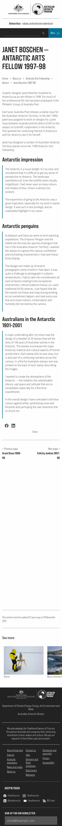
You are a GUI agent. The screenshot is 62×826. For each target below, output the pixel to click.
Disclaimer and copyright (49, 752)
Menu (55, 33)
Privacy (46, 758)
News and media (14, 767)
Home (5, 78)
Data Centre (31, 770)
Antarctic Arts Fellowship (38, 78)
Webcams (30, 774)
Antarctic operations (12, 761)
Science (10, 755)
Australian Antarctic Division (31, 714)
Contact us (31, 750)
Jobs (28, 755)
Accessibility (48, 762)
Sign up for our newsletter (20, 813)
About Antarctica (15, 750)
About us (16, 78)
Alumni (5, 82)
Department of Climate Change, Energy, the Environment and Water (31, 707)
